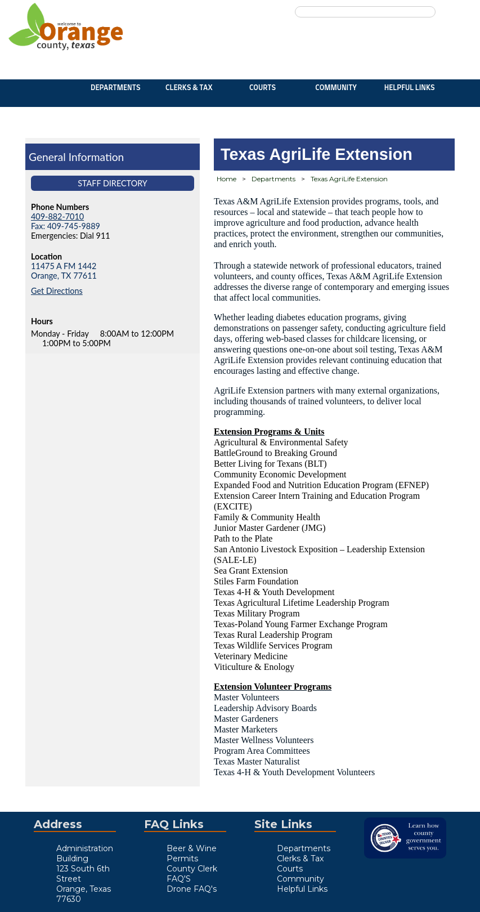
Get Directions (57, 291)
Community (336, 88)
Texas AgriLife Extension (349, 179)
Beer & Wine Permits (192, 853)
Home (226, 179)
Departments (115, 88)
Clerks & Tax (189, 88)
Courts (262, 88)
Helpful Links (409, 88)
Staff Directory (112, 183)
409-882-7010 (57, 216)
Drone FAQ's (192, 889)
